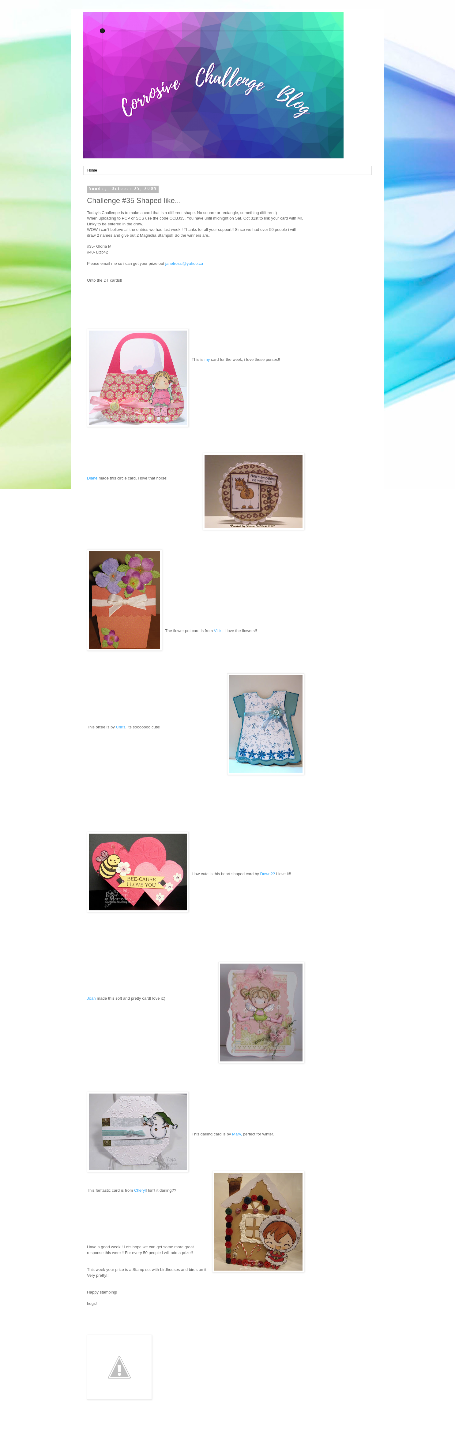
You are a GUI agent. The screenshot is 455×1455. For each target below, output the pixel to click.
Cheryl (140, 1190)
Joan (92, 998)
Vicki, (219, 630)
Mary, (237, 1134)
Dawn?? (268, 874)
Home (92, 170)
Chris (121, 727)
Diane (92, 478)
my (207, 359)
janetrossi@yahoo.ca (184, 263)
